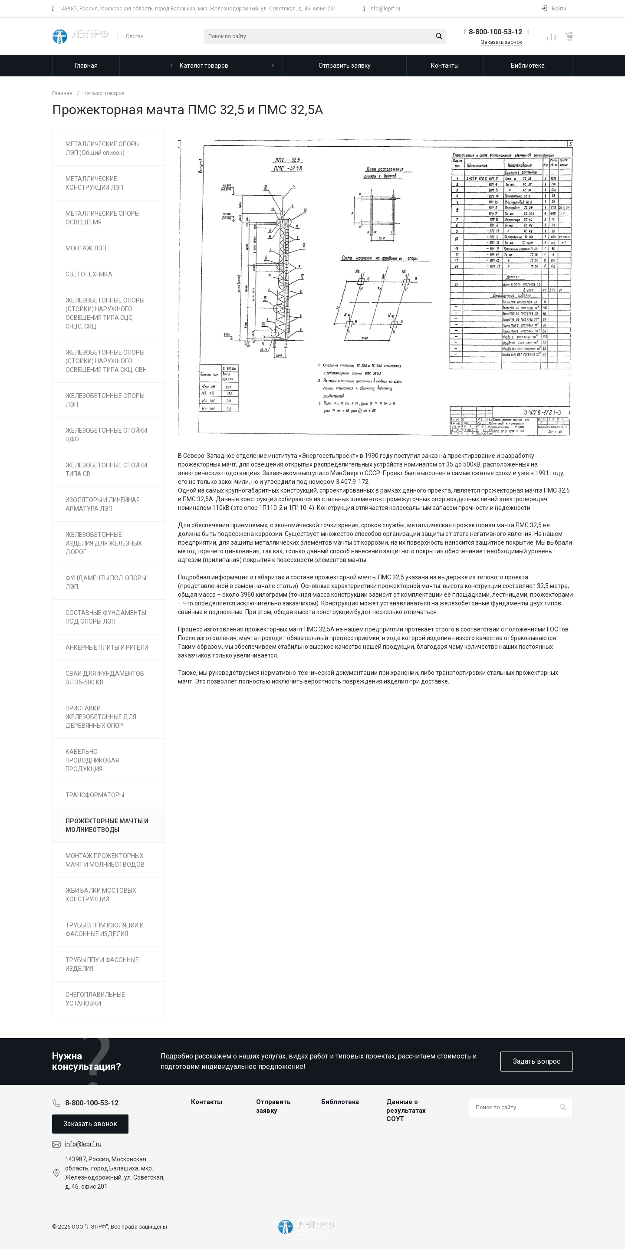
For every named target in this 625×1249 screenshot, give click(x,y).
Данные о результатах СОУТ (406, 1110)
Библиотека (340, 1102)
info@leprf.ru (384, 9)
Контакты (206, 1102)
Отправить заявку (273, 1106)
